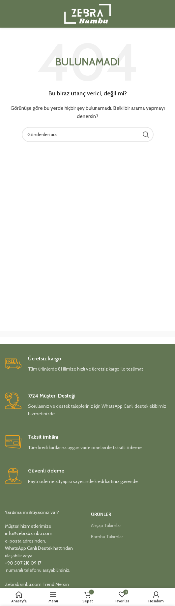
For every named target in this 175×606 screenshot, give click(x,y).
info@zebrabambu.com (28, 533)
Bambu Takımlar (107, 537)
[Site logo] (87, 13)
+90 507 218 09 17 (23, 563)
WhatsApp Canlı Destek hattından (39, 548)
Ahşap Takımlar (106, 525)
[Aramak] (88, 134)
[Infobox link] (87, 365)
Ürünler (101, 514)
